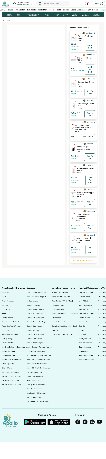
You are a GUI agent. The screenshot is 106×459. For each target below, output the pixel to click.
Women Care (47, 14)
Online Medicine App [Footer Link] (9, 355)
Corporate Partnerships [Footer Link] (10, 372)
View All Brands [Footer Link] (84, 297)
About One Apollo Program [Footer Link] (11, 326)
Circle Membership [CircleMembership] (46, 10)
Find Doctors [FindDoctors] (20, 10)
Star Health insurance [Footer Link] (34, 397)
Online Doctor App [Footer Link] (8, 351)
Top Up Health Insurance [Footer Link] (36, 385)
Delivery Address (23, 2)
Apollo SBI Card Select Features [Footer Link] (38, 368)
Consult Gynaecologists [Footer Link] (35, 318)
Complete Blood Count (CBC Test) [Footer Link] (64, 326)
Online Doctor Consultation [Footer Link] (36, 292)
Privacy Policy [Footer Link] (7, 339)
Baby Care (18, 14)
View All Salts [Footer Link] (84, 301)
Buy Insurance (97, 10)
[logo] (5, 4)
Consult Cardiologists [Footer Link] (34, 326)
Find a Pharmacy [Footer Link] (8, 301)
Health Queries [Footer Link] (7, 318)
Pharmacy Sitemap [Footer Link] (9, 364)
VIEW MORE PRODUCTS (83, 261)
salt (9, 20)
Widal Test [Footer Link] (56, 330)
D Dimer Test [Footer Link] (56, 318)
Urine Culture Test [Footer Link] (58, 322)
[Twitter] (85, 421)
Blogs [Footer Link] (4, 313)
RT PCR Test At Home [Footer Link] (60, 292)
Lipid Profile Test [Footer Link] (58, 309)
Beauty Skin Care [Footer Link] (85, 339)
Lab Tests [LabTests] (31, 10)
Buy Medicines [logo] (6, 10)
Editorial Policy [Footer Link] (7, 368)
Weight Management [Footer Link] (34, 372)
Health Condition (96, 14)
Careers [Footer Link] (5, 305)
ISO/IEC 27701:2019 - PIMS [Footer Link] (11, 376)
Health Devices (74, 14)
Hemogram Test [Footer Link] (58, 305)
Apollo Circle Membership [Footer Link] (11, 359)
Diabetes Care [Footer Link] (84, 351)
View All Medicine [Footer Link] (85, 305)
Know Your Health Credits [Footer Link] (11, 322)
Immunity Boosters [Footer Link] (86, 343)
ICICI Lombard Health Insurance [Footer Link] (38, 401)
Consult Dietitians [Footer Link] (33, 330)
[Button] (90, 46)
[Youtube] (99, 421)
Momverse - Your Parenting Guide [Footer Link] (39, 355)
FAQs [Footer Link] (4, 297)
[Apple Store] (59, 422)
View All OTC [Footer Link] (83, 309)
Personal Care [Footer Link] (84, 322)
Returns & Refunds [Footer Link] (8, 343)
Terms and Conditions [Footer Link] (10, 334)
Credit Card (79, 10)
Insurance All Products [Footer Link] (35, 376)
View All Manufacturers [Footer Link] (87, 313)
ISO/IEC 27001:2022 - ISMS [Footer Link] (11, 385)
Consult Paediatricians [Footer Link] (35, 313)
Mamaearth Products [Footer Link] (86, 359)
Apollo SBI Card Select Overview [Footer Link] (38, 359)
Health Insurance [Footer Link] (33, 380)
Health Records (62, 10)
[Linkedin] (92, 421)
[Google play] (35, 422)
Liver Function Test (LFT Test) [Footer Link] (63, 334)
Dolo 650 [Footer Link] (82, 334)
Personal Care (56, 14)
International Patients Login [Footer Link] (36, 351)
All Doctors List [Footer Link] (32, 301)
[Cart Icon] (87, 4)
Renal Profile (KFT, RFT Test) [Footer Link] (62, 301)
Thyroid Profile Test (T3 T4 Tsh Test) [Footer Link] (65, 313)
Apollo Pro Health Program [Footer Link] (36, 297)
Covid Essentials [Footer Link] (85, 347)
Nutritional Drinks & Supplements (33, 14)
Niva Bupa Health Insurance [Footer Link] (37, 393)
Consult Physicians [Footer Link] (33, 305)
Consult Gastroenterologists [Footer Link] (37, 322)
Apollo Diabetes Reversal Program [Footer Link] (39, 347)
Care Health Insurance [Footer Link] (35, 389)
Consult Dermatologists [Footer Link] (35, 309)
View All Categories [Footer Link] (86, 292)
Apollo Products (9, 14)
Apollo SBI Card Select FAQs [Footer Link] (37, 364)
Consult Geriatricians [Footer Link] (34, 339)
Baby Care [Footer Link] (83, 326)
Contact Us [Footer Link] (6, 309)
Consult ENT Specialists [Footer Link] (35, 334)
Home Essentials (85, 14)
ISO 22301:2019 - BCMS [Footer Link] (10, 380)
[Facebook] (77, 421)
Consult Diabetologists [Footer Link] (35, 343)
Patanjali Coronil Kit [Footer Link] (86, 355)
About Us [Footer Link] (5, 292)
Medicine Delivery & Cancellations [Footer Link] (14, 347)
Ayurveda (65, 15)
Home (4, 20)
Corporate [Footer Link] (5, 330)
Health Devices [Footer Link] (84, 318)
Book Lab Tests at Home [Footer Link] (61, 297)
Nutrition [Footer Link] (82, 330)
